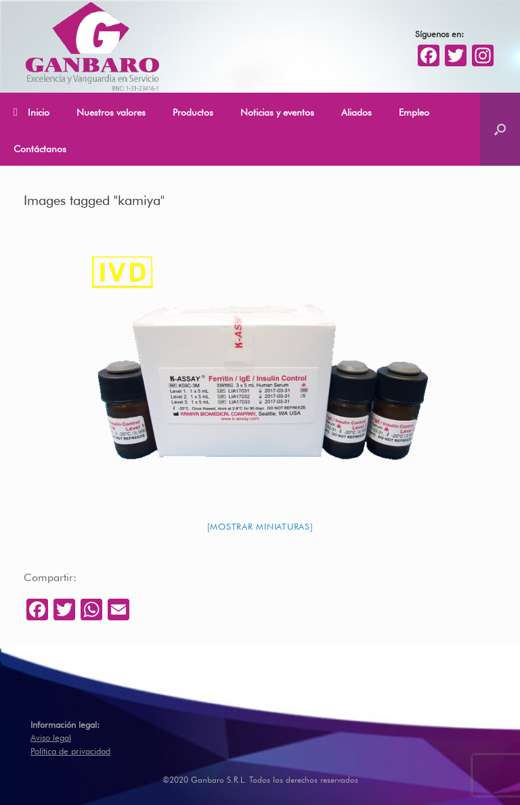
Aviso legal (50, 736)
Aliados (356, 111)
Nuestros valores (111, 111)
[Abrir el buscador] (500, 129)
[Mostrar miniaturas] (260, 525)
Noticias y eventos (277, 111)
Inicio (31, 111)
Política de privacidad (70, 750)
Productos (193, 111)
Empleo (414, 111)
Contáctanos (40, 147)
